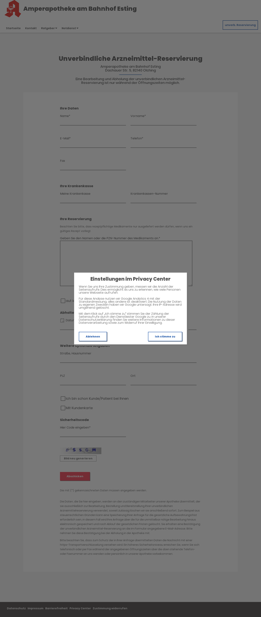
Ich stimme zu (165, 336)
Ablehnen (93, 336)
